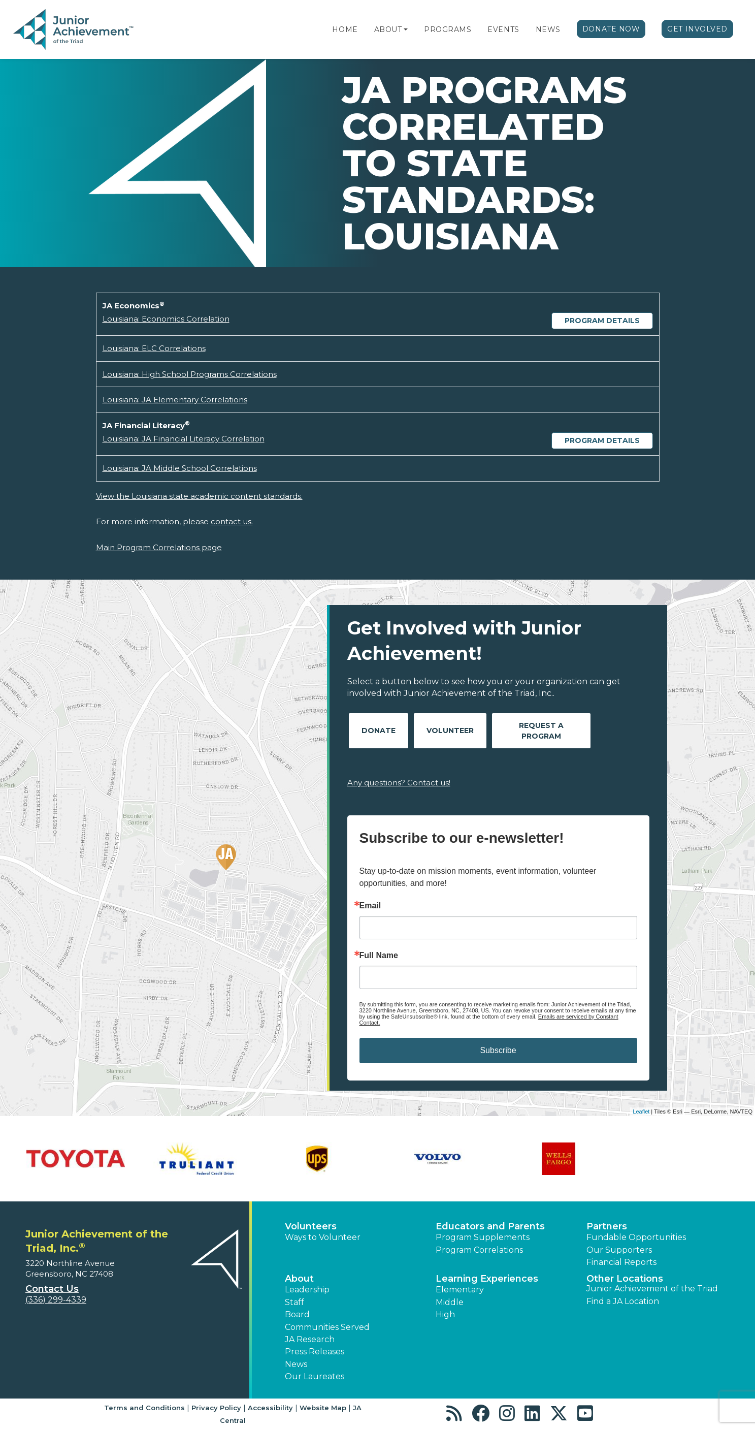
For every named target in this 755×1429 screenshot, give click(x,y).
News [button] (296, 1364)
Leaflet (641, 1111)
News (548, 29)
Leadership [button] (307, 1289)
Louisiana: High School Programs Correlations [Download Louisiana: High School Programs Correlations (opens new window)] (190, 374)
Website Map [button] (323, 1408)
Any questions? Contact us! (398, 782)
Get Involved (697, 29)
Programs (447, 29)
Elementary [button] (460, 1289)
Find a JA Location (622, 1301)
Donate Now (611, 29)
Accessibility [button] (270, 1408)
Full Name (378, 955)
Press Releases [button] (314, 1351)
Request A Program (541, 731)
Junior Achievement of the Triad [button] (652, 1288)
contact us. (232, 521)
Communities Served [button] (327, 1327)
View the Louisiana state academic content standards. (199, 496)
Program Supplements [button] (483, 1237)
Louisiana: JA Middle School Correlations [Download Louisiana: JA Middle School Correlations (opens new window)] (180, 468)
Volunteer (450, 730)
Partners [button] (606, 1226)
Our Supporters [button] (619, 1250)
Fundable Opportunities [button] (636, 1237)
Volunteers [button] (311, 1226)
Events (503, 29)
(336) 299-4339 (55, 1300)
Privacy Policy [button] (216, 1408)
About (388, 29)
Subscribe (498, 1050)
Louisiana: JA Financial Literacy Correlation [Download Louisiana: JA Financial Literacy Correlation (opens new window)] (184, 438)
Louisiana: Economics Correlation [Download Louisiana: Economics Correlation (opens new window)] (166, 319)
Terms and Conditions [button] (144, 1408)
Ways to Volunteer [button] (322, 1237)
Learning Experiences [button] (487, 1278)
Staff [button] (294, 1302)
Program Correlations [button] (479, 1250)
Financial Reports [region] (621, 1262)
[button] (406, 29)
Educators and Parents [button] (490, 1226)
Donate (379, 730)
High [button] (445, 1314)
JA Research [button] (310, 1339)
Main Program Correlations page (159, 547)
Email (370, 906)
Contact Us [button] (52, 1288)
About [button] (299, 1278)
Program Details (602, 320)
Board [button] (297, 1314)
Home (344, 29)
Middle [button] (450, 1302)
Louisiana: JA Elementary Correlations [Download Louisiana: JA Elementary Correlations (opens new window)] (175, 399)
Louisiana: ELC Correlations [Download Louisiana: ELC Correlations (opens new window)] (154, 348)
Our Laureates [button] (314, 1376)
